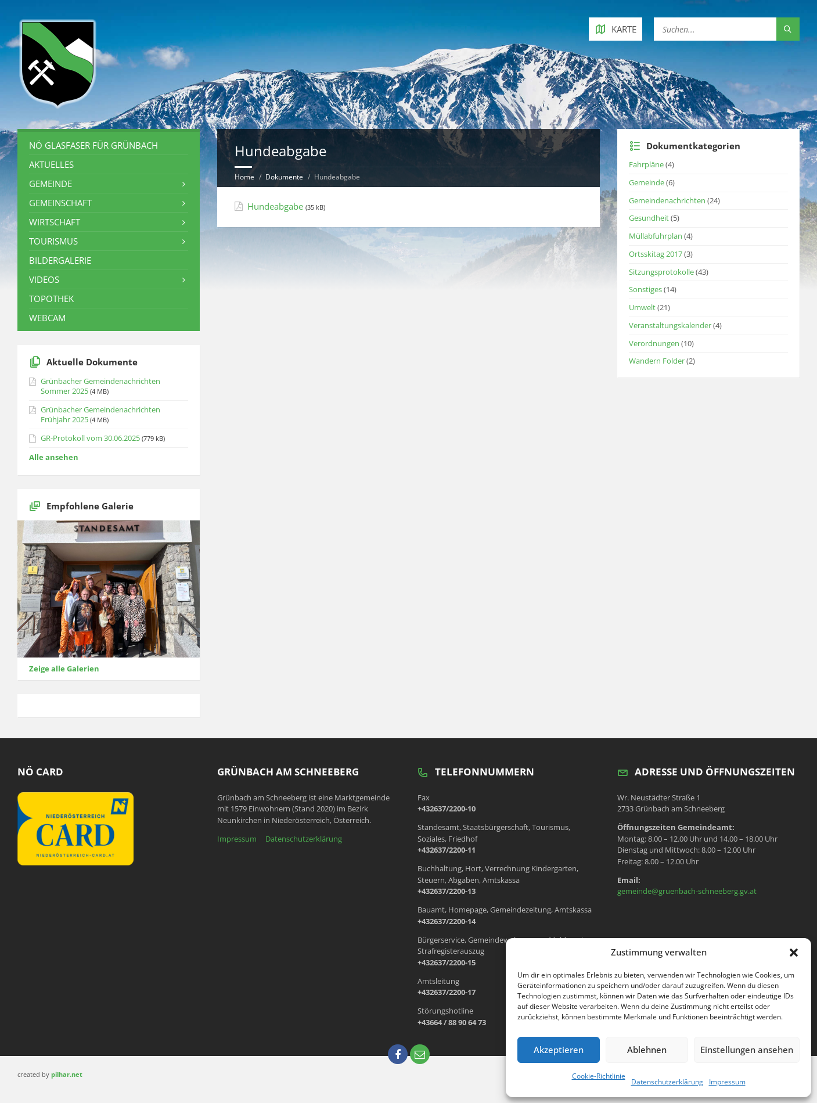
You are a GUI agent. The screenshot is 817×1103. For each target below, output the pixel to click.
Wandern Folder (657, 360)
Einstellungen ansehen (746, 1049)
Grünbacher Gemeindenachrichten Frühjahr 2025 (100, 414)
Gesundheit (649, 218)
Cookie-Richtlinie (598, 1076)
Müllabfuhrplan (655, 236)
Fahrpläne (646, 164)
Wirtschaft (54, 222)
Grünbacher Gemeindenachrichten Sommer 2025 (100, 386)
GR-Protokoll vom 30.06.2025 (90, 438)
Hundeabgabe (275, 206)
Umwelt (642, 307)
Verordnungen (654, 343)
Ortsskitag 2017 (655, 254)
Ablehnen (647, 1049)
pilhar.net (66, 1074)
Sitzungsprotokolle (661, 272)
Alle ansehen (53, 457)
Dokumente (284, 177)
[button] (794, 952)
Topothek (51, 298)
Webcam (47, 318)
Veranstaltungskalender (670, 325)
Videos (44, 279)
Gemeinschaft (60, 203)
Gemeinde (50, 183)
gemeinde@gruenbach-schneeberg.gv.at (687, 891)
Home (244, 177)
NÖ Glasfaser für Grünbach (93, 145)
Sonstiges (645, 289)
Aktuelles (51, 164)
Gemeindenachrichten (667, 200)
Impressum (727, 1082)
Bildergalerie (60, 260)
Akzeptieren (559, 1049)
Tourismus (53, 241)
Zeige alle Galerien (64, 668)
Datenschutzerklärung (667, 1082)
